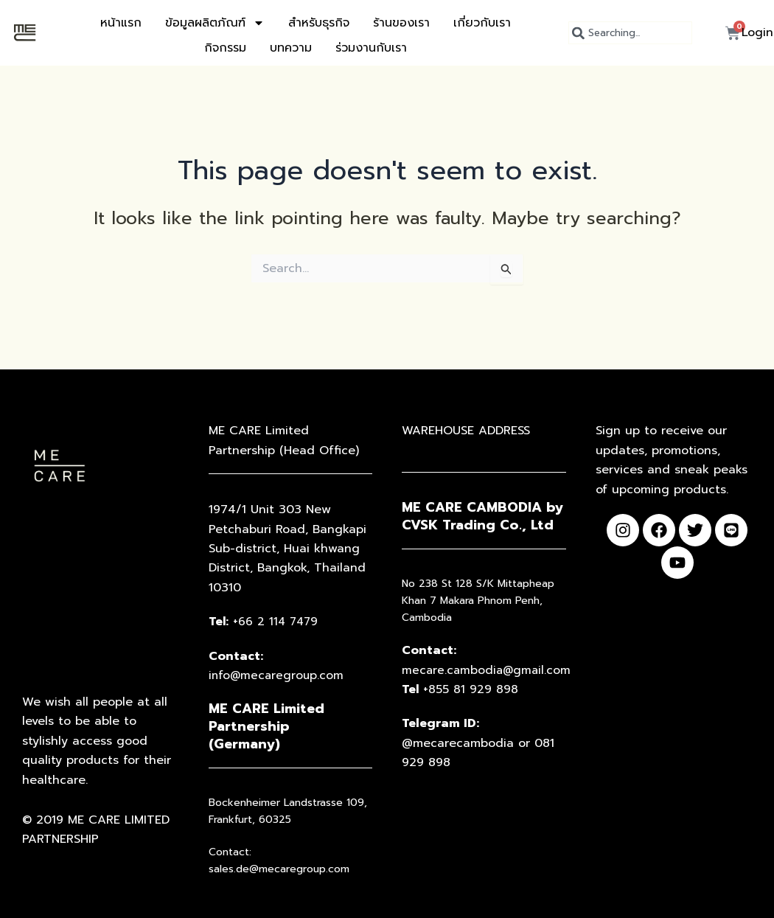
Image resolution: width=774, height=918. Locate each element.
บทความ (291, 48)
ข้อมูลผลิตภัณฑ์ (215, 23)
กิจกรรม (225, 48)
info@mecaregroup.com (280, 675)
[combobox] (630, 32)
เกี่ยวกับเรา (482, 23)
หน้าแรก (121, 23)
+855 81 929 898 (462, 689)
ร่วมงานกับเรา (371, 48)
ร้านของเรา (401, 23)
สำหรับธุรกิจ (318, 23)
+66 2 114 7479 (267, 621)
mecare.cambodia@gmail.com (488, 670)
